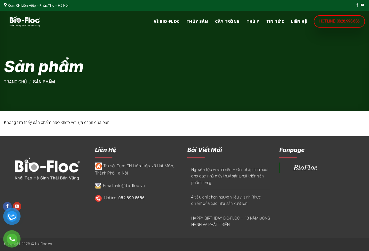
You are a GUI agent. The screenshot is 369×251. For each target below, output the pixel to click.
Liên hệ (299, 21)
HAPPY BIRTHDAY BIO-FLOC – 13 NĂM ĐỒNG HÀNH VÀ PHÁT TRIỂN (230, 221)
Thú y (253, 21)
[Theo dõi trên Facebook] (357, 5)
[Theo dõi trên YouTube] (362, 5)
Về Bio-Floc (167, 21)
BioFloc (305, 167)
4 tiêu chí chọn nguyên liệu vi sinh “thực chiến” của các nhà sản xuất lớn (226, 200)
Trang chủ (15, 81)
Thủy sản (197, 21)
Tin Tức (275, 21)
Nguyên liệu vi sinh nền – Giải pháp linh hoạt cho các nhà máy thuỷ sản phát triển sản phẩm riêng (229, 176)
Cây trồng (227, 21)
